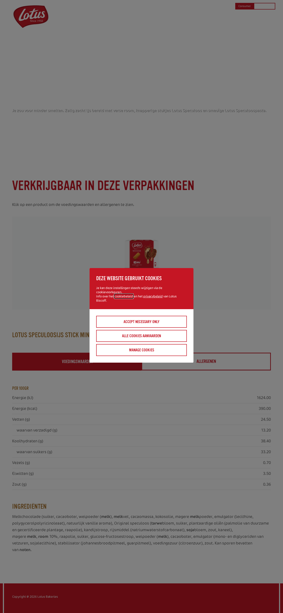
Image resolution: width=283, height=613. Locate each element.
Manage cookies (141, 350)
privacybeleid (153, 296)
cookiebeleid (124, 296)
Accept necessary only (141, 322)
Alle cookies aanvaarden (141, 336)
